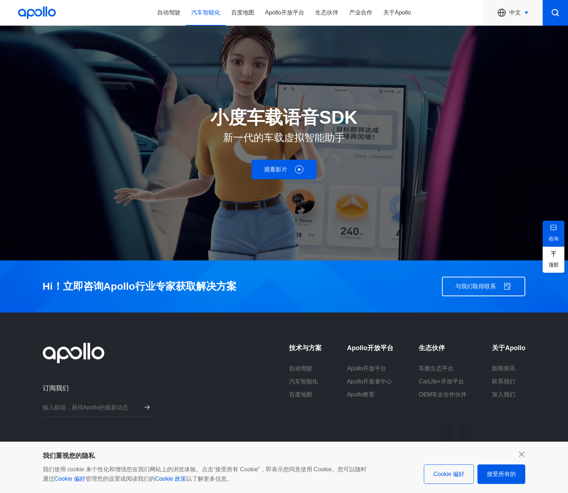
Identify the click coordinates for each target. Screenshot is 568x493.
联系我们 (503, 381)
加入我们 (503, 394)
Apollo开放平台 (284, 12)
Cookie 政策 (170, 479)
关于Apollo (397, 12)
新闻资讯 (503, 368)
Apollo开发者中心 (369, 381)
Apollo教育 (361, 394)
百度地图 (242, 12)
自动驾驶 (168, 12)
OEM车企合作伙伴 (443, 394)
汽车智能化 (205, 12)
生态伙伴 (326, 12)
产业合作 (360, 12)
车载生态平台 (436, 368)
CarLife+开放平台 (441, 381)
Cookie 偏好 (69, 479)
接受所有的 (501, 474)
